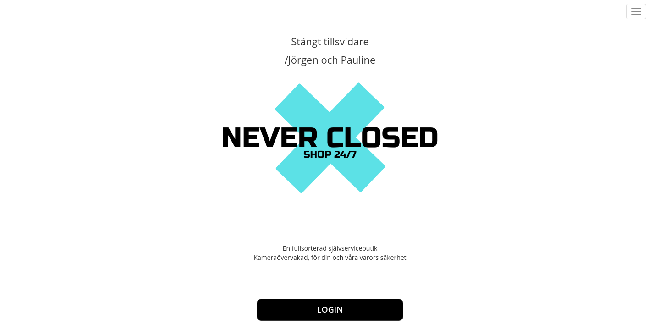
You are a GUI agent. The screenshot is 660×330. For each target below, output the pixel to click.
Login (330, 309)
